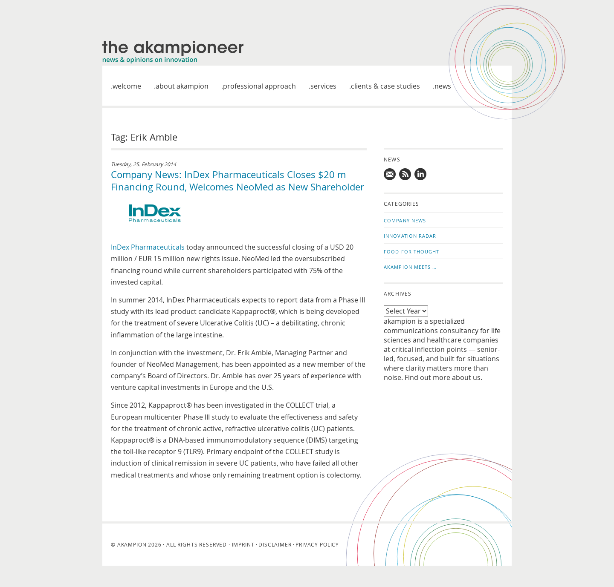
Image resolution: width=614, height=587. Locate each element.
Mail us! (390, 174)
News (442, 86)
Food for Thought (412, 251)
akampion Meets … (410, 267)
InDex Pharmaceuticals (148, 247)
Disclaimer (274, 544)
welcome (127, 86)
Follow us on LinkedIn (420, 174)
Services (323, 86)
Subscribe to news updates (405, 174)
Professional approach (259, 86)
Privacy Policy (317, 544)
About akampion (182, 86)
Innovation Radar (410, 236)
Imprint (243, 544)
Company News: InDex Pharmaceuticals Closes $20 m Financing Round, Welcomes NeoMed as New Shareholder (237, 180)
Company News (405, 220)
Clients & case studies (385, 86)
